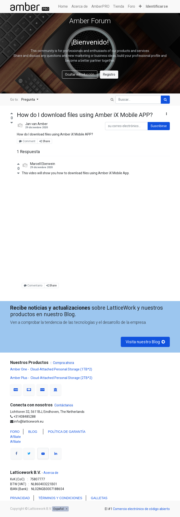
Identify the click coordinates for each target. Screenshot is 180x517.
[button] (140, 6)
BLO (31, 432)
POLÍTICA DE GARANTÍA (66, 432)
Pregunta (28, 99)
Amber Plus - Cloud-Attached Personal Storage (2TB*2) (51, 378)
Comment (27, 141)
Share (44, 141)
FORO (14, 432)
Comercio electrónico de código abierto (141, 509)
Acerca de (50, 473)
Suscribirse (159, 126)
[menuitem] (63, 6)
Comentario (33, 285)
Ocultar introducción (79, 74)
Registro (109, 74)
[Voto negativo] (11, 122)
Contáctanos (63, 405)
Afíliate (15, 437)
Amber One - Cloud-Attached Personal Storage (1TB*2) (51, 369)
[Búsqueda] (165, 100)
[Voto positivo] (11, 114)
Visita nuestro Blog (145, 342)
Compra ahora (63, 363)
